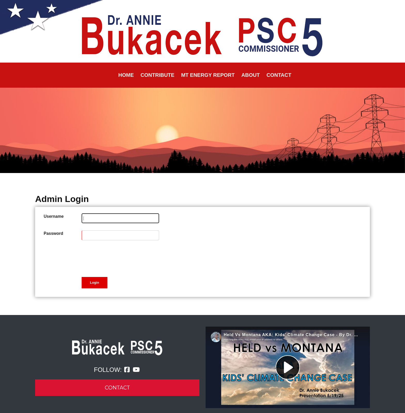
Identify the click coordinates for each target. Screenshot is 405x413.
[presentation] (121, 257)
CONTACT (117, 388)
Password (53, 233)
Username (54, 216)
